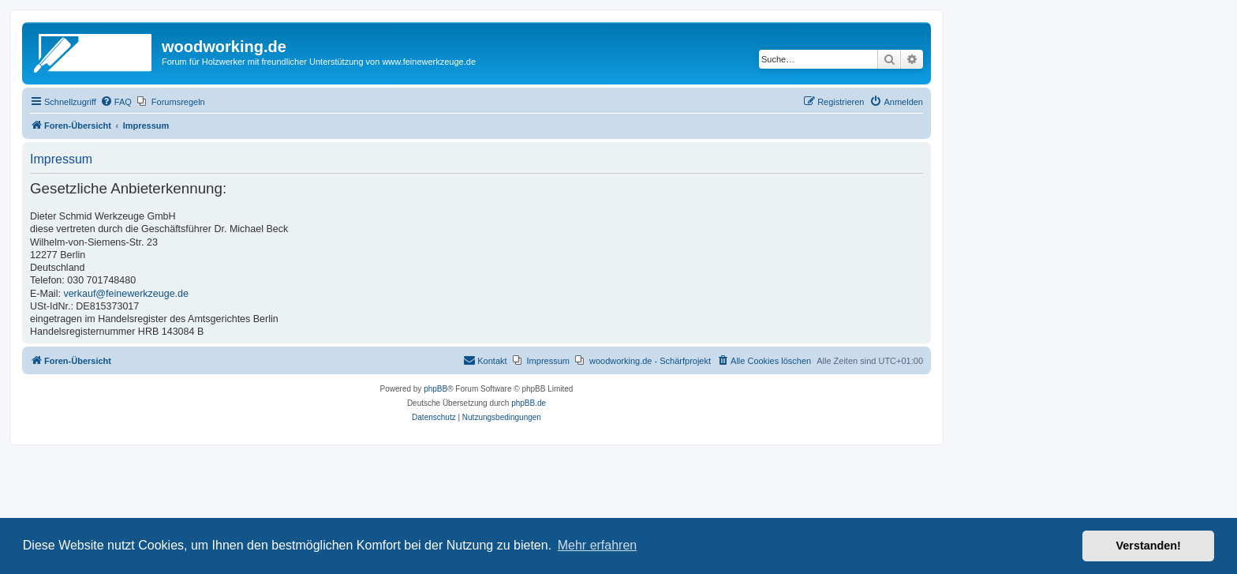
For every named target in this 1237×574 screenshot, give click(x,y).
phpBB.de (528, 403)
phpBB (435, 389)
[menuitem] (116, 101)
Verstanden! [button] (1148, 545)
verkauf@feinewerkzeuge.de (126, 293)
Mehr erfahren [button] (597, 545)
